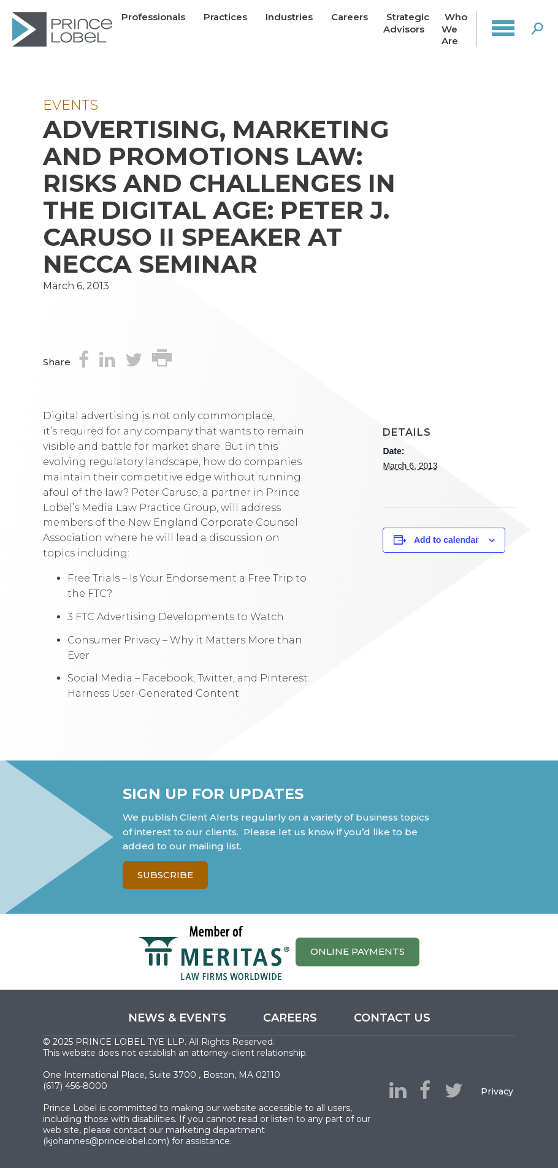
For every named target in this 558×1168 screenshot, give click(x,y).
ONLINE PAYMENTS (357, 951)
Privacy (497, 1091)
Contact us (392, 1018)
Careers (349, 17)
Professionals (153, 17)
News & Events (177, 1018)
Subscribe (165, 875)
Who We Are (454, 29)
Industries (289, 17)
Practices (225, 17)
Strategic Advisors (406, 23)
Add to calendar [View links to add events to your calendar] (446, 540)
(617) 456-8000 (75, 1085)
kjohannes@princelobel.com (106, 1141)
